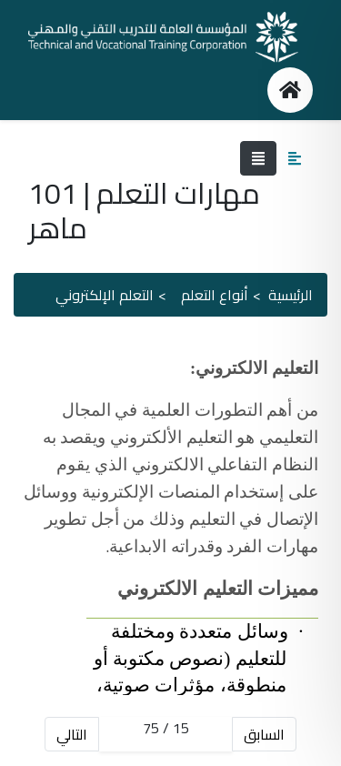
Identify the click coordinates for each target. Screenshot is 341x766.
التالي (71, 734)
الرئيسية (290, 294)
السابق (264, 734)
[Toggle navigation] (258, 158)
